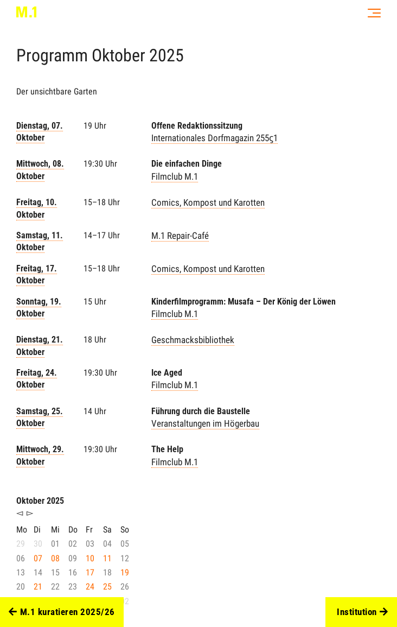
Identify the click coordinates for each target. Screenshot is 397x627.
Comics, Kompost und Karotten (208, 202)
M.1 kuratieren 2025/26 (62, 612)
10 (90, 558)
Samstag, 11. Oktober (39, 241)
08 (55, 558)
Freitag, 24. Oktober (36, 379)
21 (38, 586)
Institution (362, 612)
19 (124, 572)
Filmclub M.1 (174, 176)
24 (90, 586)
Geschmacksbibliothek (192, 339)
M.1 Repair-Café (180, 235)
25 (107, 586)
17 (90, 572)
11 (107, 558)
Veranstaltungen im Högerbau (205, 423)
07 (38, 558)
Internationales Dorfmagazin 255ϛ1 (214, 137)
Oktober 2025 (40, 501)
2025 (166, 55)
